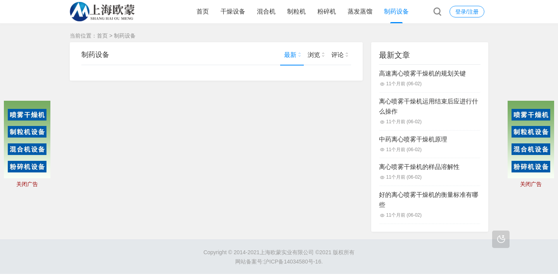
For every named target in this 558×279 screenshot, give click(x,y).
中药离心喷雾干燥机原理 (413, 139)
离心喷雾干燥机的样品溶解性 (419, 167)
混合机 (266, 11)
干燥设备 (232, 11)
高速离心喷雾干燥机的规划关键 (422, 73)
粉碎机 (326, 11)
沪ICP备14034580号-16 (292, 261)
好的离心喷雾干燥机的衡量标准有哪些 (428, 199)
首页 (202, 11)
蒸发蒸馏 (360, 11)
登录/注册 (467, 12)
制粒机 (296, 11)
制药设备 (396, 11)
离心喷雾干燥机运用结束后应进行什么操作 (428, 106)
